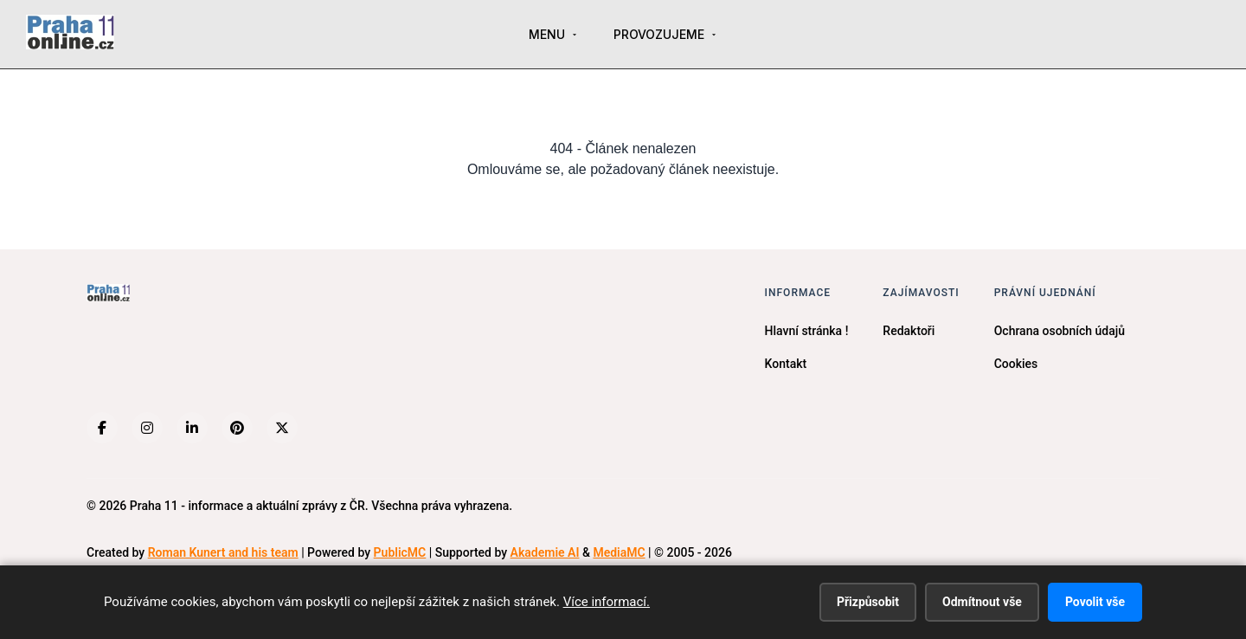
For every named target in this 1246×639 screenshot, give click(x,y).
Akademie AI (545, 552)
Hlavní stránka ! (807, 331)
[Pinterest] (237, 427)
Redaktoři (908, 331)
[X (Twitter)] (282, 427)
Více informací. (606, 602)
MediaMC (619, 552)
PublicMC (400, 552)
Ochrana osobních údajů (1059, 331)
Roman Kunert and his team (223, 552)
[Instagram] (147, 427)
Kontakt (786, 364)
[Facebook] (102, 427)
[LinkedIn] (192, 427)
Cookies (1016, 364)
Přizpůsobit (868, 602)
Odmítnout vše (982, 602)
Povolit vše (1095, 602)
